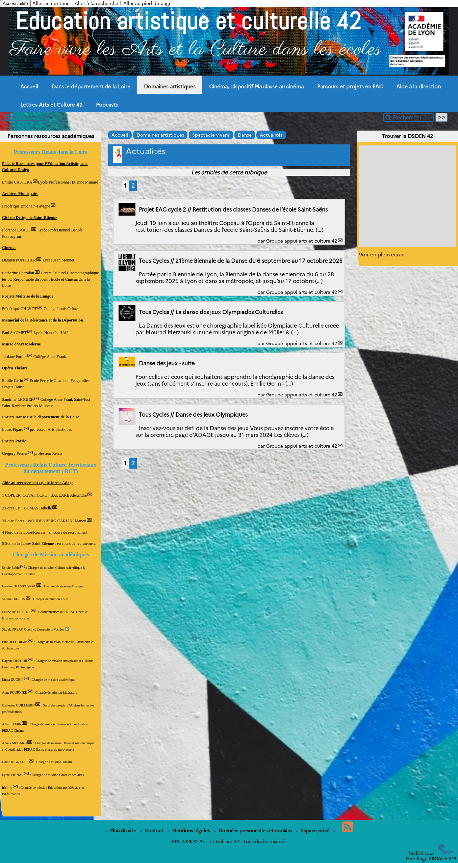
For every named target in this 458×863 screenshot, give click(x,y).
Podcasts (107, 105)
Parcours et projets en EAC (350, 87)
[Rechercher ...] (408, 117)
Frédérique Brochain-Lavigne (26, 206)
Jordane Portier (14, 356)
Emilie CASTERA (17, 182)
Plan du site (121, 830)
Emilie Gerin (12, 380)
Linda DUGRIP (12, 679)
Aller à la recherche (96, 3)
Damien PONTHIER (19, 260)
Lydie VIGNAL (12, 775)
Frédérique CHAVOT (19, 308)
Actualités (271, 135)
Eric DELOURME (14, 642)
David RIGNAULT (15, 762)
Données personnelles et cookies (254, 830)
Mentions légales (189, 830)
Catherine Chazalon (18, 273)
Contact (152, 830)
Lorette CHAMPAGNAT (19, 586)
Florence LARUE (16, 230)
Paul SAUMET (14, 332)
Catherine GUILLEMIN (18, 705)
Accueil (29, 87)
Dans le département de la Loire (91, 87)
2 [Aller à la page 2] (133, 185)
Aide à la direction (418, 87)
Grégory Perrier (15, 453)
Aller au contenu (51, 3)
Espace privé (313, 830)
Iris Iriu (7, 787)
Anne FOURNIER (14, 692)
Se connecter (28, 117)
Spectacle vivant (211, 135)
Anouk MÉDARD (14, 743)
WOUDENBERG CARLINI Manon (56, 521)
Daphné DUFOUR (14, 661)
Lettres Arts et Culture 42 (51, 105)
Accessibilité (15, 3)
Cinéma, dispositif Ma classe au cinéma (256, 87)
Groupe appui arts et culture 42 (301, 241)
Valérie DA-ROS (13, 599)
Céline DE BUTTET (16, 612)
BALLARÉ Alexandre (68, 495)
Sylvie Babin (11, 567)
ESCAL (436, 858)
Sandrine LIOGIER (18, 399)
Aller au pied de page (147, 3)
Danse (245, 135)
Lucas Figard (12, 429)
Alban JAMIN (12, 724)
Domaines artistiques (170, 87)
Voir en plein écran (382, 255)
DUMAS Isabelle (38, 508)
